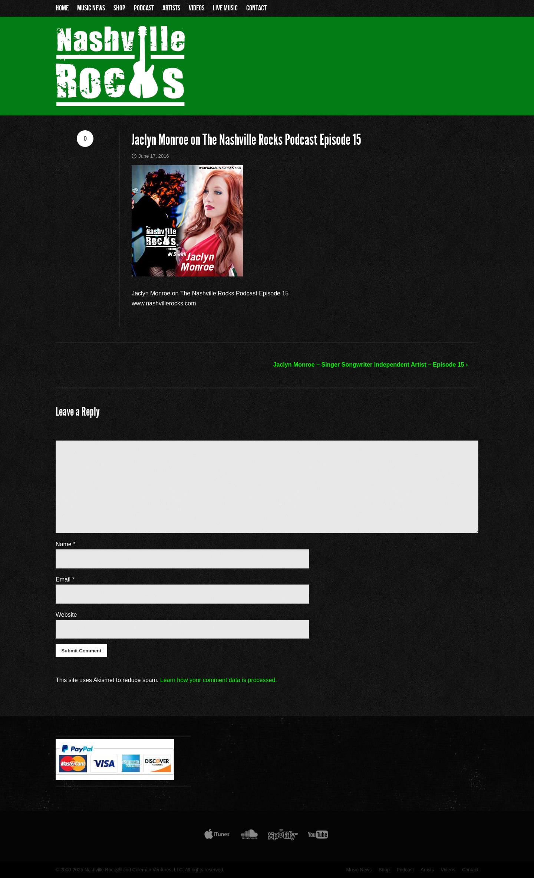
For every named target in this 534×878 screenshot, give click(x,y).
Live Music (225, 8)
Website (66, 615)
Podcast (144, 8)
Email (65, 579)
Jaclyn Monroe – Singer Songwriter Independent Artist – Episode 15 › (370, 364)
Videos (196, 8)
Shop (119, 8)
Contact (256, 8)
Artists (171, 8)
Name (65, 544)
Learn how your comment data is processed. (218, 680)
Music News (91, 8)
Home (62, 8)
